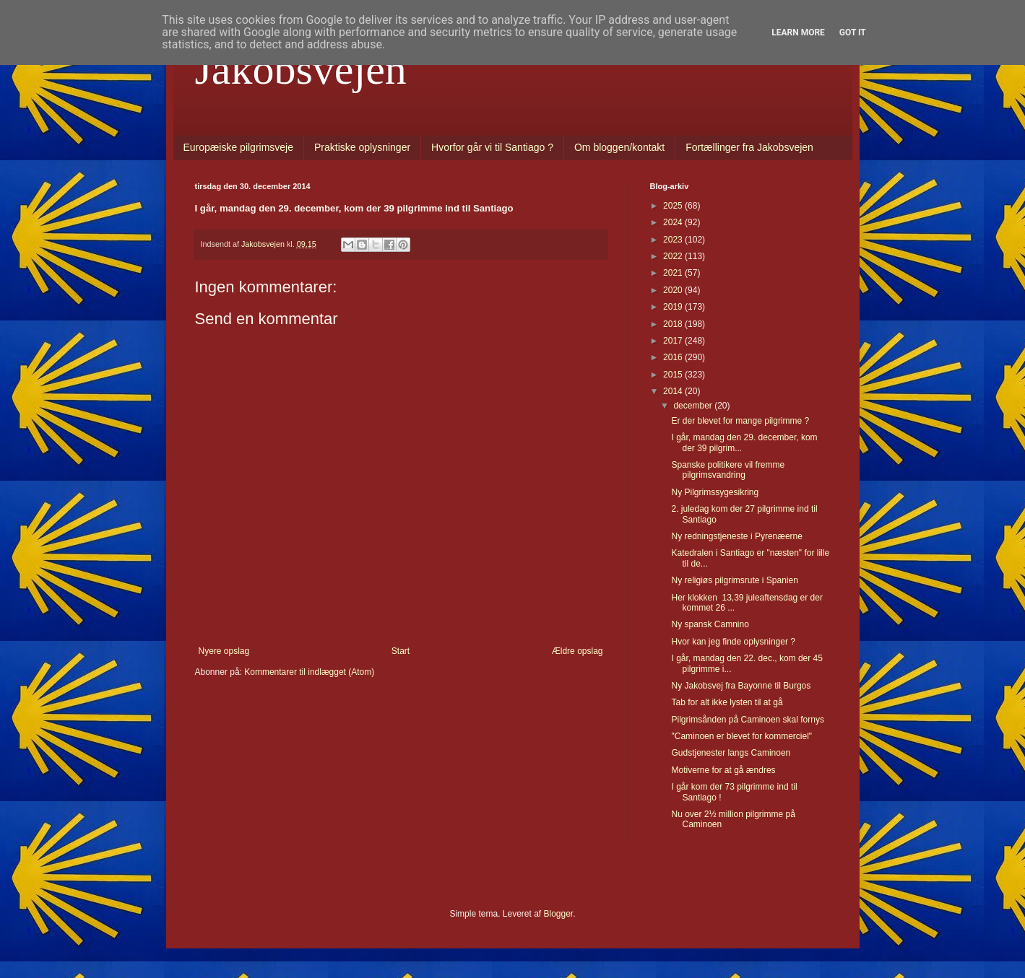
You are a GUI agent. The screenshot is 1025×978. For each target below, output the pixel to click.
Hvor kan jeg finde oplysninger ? (733, 642)
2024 (674, 222)
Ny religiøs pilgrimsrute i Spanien (734, 580)
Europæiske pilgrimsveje (238, 147)
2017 (674, 341)
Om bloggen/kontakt (619, 147)
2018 (674, 324)
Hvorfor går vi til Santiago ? (492, 147)
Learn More (798, 32)
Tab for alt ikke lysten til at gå (726, 702)
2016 (674, 357)
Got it (852, 32)
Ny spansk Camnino (709, 624)
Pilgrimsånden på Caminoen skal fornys (747, 720)
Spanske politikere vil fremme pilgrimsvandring (727, 470)
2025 (674, 206)
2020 (674, 290)
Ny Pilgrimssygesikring (714, 492)
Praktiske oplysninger (362, 147)
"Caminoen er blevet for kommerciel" (741, 736)
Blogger (559, 914)
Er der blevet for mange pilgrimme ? (740, 421)
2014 (674, 391)
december (693, 406)
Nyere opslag (224, 651)
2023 (674, 240)
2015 (674, 375)
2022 (674, 256)
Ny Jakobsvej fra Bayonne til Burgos (740, 686)
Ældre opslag (577, 651)
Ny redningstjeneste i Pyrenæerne (736, 536)
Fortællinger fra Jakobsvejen (749, 147)
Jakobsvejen (301, 69)
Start (401, 651)
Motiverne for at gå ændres (723, 770)
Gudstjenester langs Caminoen (730, 753)
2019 (674, 307)
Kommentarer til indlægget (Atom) (309, 672)
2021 (674, 273)
